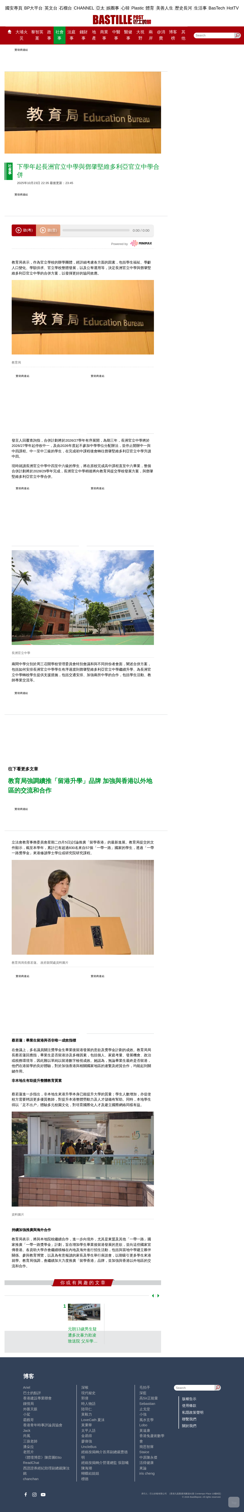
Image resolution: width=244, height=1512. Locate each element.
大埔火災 (21, 35)
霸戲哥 (28, 1420)
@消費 (161, 35)
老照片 (28, 1452)
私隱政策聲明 (192, 1412)
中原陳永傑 (148, 1457)
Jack (26, 1430)
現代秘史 (88, 1393)
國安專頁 (13, 8)
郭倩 (84, 1398)
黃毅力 (86, 1414)
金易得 (86, 1436)
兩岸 (151, 35)
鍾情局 (28, 1404)
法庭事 (71, 35)
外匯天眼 (30, 1409)
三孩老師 (30, 1441)
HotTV (233, 8)
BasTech (216, 8)
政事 (49, 35)
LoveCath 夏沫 (93, 1420)
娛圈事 (112, 8)
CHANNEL (84, 8)
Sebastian (147, 1404)
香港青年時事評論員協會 (42, 1425)
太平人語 (88, 1430)
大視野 (140, 35)
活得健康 (146, 1463)
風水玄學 (146, 1420)
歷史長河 (183, 8)
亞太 (100, 8)
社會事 (60, 35)
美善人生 (164, 8)
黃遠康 (144, 1430)
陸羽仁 (86, 1409)
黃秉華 (86, 1425)
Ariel (26, 1387)
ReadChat (31, 1463)
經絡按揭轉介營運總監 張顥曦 (105, 1463)
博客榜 (173, 35)
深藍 (143, 1393)
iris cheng (147, 1473)
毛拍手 (144, 1387)
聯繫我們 (189, 1419)
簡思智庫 (146, 1447)
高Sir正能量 (148, 1398)
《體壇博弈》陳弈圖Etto (42, 1457)
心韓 (125, 8)
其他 (183, 35)
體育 (150, 8)
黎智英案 (37, 35)
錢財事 (84, 35)
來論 (143, 1468)
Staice (144, 1452)
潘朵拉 (28, 1447)
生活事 (200, 8)
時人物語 (88, 1404)
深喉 (84, 1387)
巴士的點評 (32, 1393)
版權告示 (189, 1399)
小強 (143, 1414)
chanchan (31, 1479)
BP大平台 (33, 8)
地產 (94, 35)
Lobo (143, 1425)
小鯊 (26, 1414)
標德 (84, 1479)
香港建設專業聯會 (37, 1398)
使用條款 (189, 1405)
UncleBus (89, 1447)
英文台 (51, 8)
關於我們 (189, 1426)
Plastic (137, 8)
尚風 (26, 1436)
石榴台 (65, 8)
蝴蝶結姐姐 (90, 1473)
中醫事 (116, 35)
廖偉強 (86, 1441)
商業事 (104, 35)
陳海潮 (86, 1468)
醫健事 (128, 35)
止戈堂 (144, 1409)
